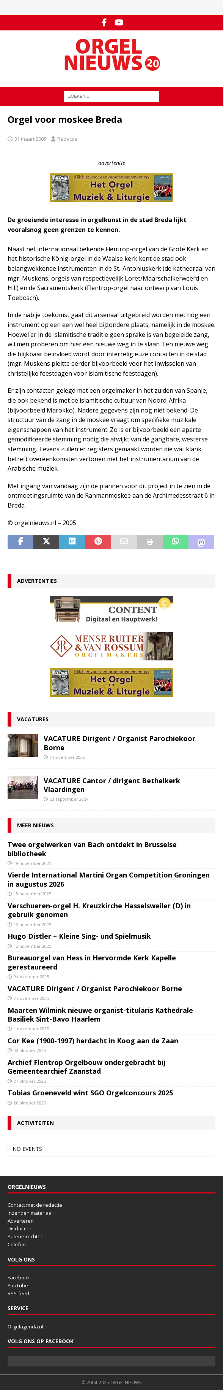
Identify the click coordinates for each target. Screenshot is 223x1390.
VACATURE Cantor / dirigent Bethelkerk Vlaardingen (112, 785)
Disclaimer (19, 1228)
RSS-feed (18, 1293)
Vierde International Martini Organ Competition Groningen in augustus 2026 (109, 879)
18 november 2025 (32, 894)
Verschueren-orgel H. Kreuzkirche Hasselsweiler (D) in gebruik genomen (99, 910)
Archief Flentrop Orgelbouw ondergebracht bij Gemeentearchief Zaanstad (86, 1067)
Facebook (19, 1277)
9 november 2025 (31, 976)
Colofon (17, 1244)
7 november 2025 (67, 757)
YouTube (18, 1285)
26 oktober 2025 (30, 1103)
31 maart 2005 (30, 138)
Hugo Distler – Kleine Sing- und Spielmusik (79, 936)
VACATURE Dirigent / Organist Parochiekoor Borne (119, 743)
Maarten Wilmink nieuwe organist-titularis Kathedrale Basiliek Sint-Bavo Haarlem (100, 1014)
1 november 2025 (31, 1028)
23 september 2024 (69, 799)
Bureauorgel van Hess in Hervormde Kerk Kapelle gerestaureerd (92, 962)
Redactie (67, 138)
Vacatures (33, 719)
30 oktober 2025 (30, 1050)
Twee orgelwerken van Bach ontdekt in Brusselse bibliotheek (92, 849)
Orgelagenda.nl (25, 1326)
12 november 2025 (32, 924)
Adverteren (21, 1220)
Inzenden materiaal (30, 1212)
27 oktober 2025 (30, 1081)
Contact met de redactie (35, 1204)
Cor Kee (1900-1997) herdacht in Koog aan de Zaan (93, 1040)
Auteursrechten (26, 1236)
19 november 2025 (32, 863)
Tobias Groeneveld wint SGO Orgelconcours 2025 (90, 1092)
